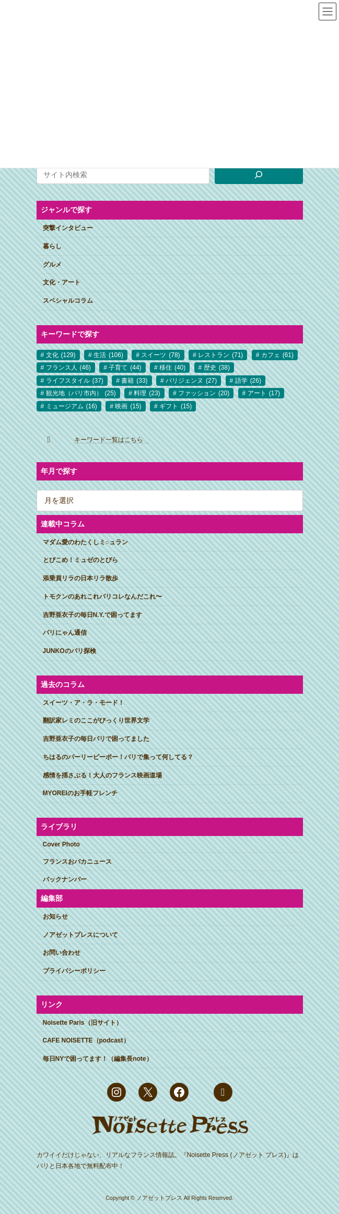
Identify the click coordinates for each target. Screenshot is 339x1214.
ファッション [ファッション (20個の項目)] (203, 393)
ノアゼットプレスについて (80, 934)
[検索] (258, 174)
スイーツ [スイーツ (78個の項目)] (160, 355)
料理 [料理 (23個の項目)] (147, 393)
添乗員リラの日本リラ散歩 (80, 578)
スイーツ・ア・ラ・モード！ (83, 702)
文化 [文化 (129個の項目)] (61, 355)
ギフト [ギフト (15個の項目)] (175, 405)
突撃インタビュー (68, 228)
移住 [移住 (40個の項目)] (172, 367)
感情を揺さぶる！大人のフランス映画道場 (102, 774)
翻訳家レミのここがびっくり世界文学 (96, 720)
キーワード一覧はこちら (111, 439)
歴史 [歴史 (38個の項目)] (217, 367)
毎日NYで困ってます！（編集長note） (98, 1058)
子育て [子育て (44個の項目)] (125, 367)
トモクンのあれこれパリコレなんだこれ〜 (102, 596)
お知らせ (55, 916)
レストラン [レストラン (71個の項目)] (220, 355)
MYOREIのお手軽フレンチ (80, 793)
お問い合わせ (61, 952)
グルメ (52, 264)
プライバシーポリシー (74, 971)
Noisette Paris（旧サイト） (82, 1022)
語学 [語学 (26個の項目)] (248, 380)
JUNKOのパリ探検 (69, 651)
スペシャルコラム (68, 300)
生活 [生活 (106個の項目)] (108, 355)
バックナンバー (65, 879)
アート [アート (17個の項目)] (264, 393)
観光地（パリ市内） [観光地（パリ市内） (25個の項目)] (81, 393)
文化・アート (61, 282)
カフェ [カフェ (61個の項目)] (277, 355)
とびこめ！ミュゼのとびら (80, 560)
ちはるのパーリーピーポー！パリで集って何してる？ (118, 757)
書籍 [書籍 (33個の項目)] (134, 380)
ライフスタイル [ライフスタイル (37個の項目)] (74, 380)
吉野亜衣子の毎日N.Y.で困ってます (92, 614)
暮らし (52, 246)
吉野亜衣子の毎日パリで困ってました (96, 738)
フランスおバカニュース (77, 861)
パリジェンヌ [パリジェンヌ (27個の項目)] (191, 380)
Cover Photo (61, 844)
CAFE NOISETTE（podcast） (86, 1040)
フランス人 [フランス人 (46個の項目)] (68, 367)
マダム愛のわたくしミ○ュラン (85, 541)
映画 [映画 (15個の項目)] (128, 405)
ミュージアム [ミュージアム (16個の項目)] (71, 405)
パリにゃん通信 (65, 632)
